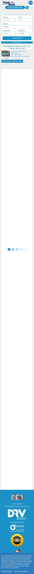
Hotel (20, 17)
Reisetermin (6, 30)
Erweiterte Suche (17, 42)
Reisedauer (21, 30)
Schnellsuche (15, 7)
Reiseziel (5, 17)
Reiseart (5, 24)
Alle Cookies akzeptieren (21, 571)
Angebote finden (17, 38)
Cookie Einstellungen (6, 571)
